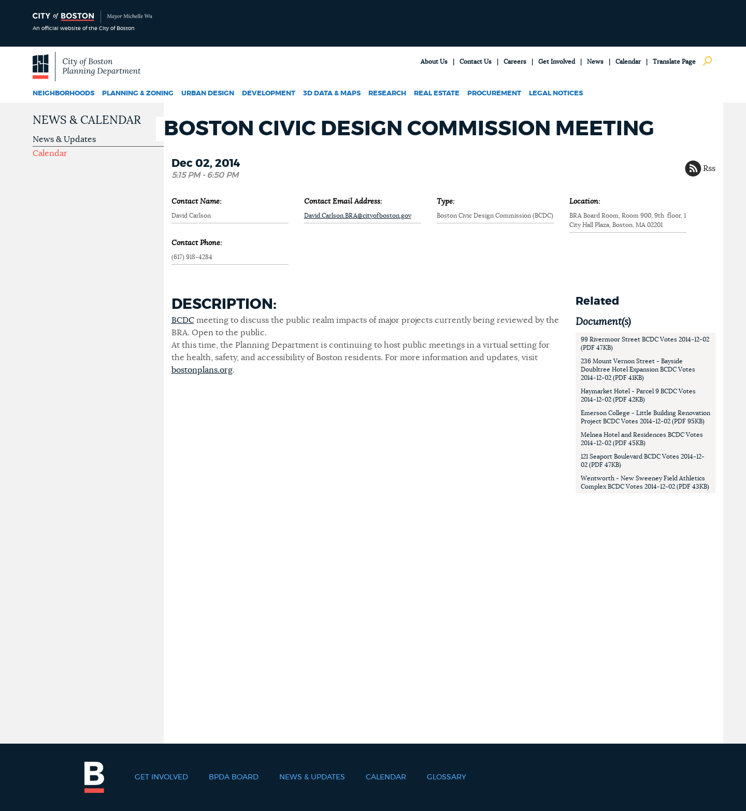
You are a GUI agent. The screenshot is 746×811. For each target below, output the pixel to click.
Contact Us (476, 62)
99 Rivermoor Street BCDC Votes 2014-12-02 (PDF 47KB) (645, 343)
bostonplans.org (202, 370)
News (595, 62)
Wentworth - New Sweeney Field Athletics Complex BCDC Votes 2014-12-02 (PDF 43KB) (645, 482)
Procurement (494, 93)
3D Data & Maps (332, 93)
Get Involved (556, 62)
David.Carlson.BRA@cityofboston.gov (357, 215)
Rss (709, 168)
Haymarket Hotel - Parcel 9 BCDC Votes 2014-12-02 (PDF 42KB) (638, 395)
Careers (515, 62)
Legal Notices (556, 93)
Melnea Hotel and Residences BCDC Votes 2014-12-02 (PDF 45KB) (642, 439)
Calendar (628, 62)
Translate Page (674, 62)
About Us (434, 62)
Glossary (446, 777)
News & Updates (64, 139)
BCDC (182, 320)
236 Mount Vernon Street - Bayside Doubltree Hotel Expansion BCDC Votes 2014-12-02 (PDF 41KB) (638, 369)
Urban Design (207, 93)
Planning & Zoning (138, 93)
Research (387, 93)
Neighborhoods (63, 93)
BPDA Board (234, 777)
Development (268, 93)
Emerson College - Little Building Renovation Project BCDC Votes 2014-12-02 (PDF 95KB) (645, 417)
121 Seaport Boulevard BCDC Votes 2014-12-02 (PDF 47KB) (643, 460)
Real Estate (437, 93)
